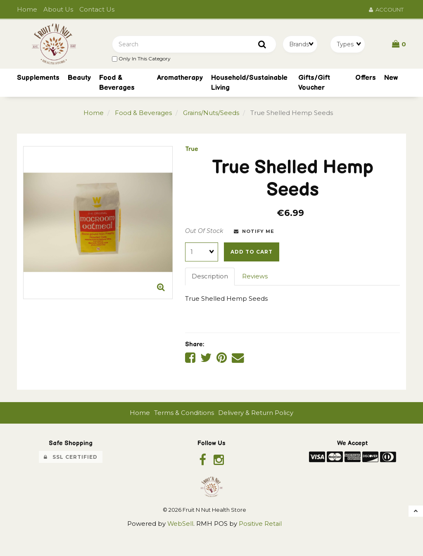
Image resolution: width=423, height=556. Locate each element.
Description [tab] (210, 277)
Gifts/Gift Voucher (314, 83)
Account (386, 9)
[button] (399, 44)
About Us (58, 9)
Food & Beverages (117, 83)
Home (27, 9)
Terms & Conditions (184, 413)
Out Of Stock (204, 231)
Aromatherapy (180, 78)
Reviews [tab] (255, 277)
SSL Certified (70, 458)
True (191, 150)
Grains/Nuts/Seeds (211, 114)
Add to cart (252, 252)
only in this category (141, 59)
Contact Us (96, 9)
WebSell (180, 525)
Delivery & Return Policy (255, 413)
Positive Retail (260, 525)
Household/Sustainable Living (249, 83)
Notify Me (254, 232)
